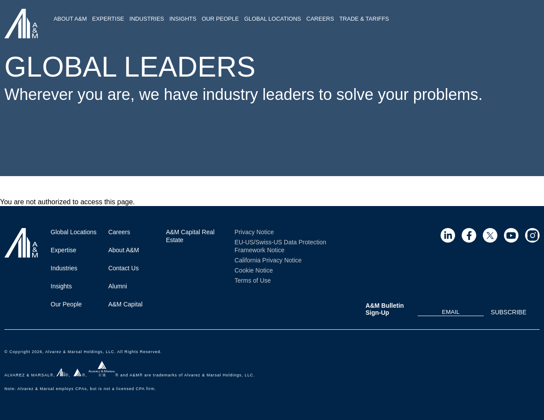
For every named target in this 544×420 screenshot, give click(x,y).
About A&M (70, 18)
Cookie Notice (254, 270)
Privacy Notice (254, 232)
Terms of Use (253, 280)
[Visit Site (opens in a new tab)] (448, 235)
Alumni (117, 286)
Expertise (108, 18)
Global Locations (272, 18)
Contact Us (123, 268)
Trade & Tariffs (364, 18)
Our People (220, 18)
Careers (320, 18)
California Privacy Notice (268, 260)
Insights (182, 18)
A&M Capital (125, 304)
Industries (146, 18)
